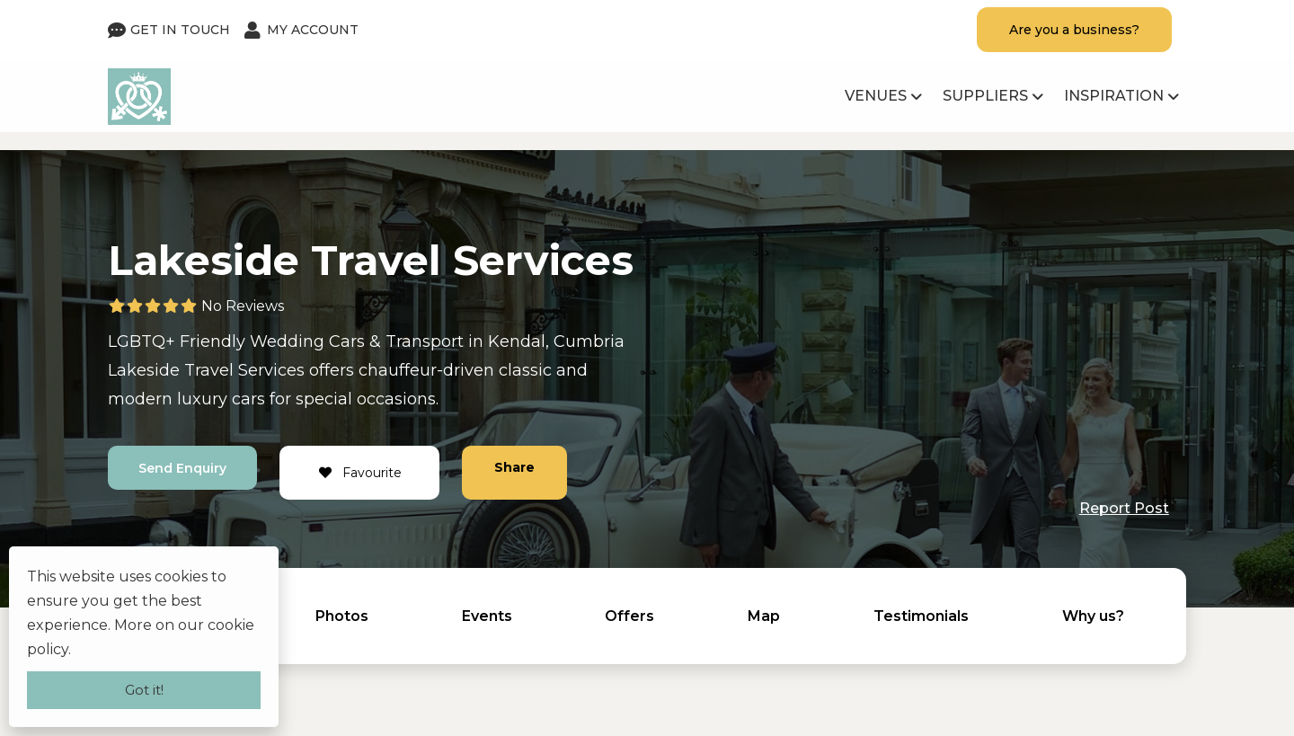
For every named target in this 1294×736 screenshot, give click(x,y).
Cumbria (589, 341)
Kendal (516, 341)
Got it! (144, 689)
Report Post (1124, 508)
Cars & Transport (396, 341)
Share (518, 467)
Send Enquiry (184, 468)
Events (487, 616)
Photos (341, 616)
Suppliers (985, 95)
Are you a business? (1074, 30)
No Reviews (242, 306)
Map (764, 616)
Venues (876, 95)
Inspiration (1114, 95)
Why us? (1093, 616)
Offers (629, 616)
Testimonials (921, 616)
